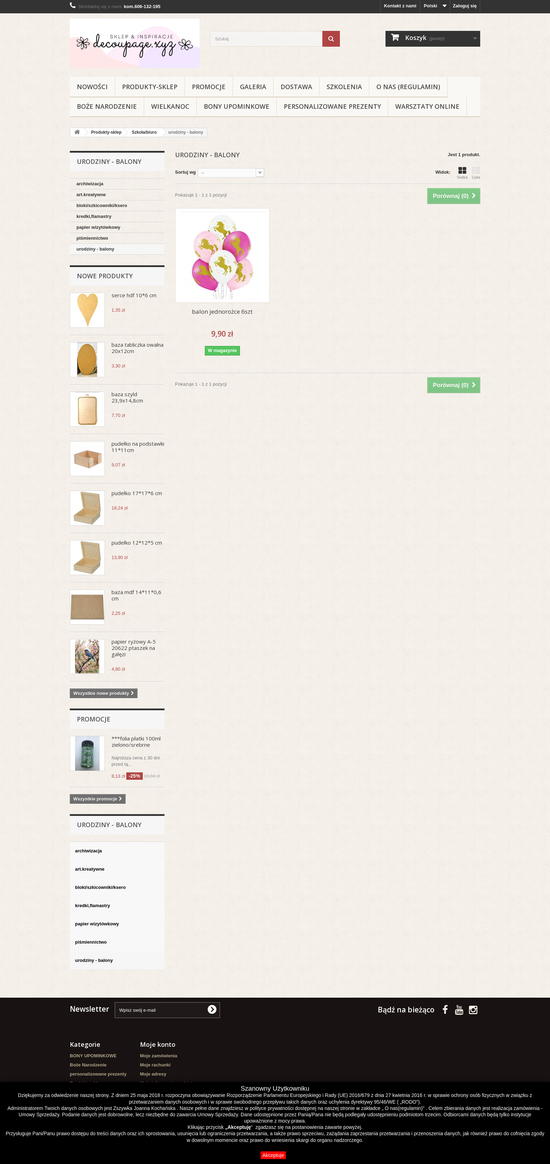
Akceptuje (273, 1155)
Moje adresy (153, 1074)
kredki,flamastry (94, 216)
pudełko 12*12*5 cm (137, 542)
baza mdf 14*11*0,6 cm (136, 595)
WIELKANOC (170, 106)
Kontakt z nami (400, 5)
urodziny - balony (95, 249)
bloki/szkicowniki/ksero (101, 205)
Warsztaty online (427, 106)
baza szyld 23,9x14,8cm (127, 397)
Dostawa (296, 86)
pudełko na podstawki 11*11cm (138, 446)
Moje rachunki (155, 1064)
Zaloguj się (465, 5)
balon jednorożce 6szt (222, 311)
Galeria (253, 86)
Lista (476, 173)
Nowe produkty (105, 276)
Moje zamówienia (158, 1055)
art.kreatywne (91, 194)
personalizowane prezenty (332, 106)
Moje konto (157, 1044)
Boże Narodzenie (107, 106)
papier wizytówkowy (98, 227)
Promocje (209, 86)
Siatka (462, 173)
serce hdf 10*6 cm (134, 295)
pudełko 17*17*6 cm (137, 493)
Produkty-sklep (149, 86)
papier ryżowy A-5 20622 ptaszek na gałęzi (134, 648)
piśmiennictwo (92, 238)
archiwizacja (89, 183)
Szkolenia (344, 86)
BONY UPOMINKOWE (236, 106)
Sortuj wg (185, 172)
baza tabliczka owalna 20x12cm (137, 347)
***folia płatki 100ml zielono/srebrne (136, 741)
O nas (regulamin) (408, 86)
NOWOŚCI (92, 86)
